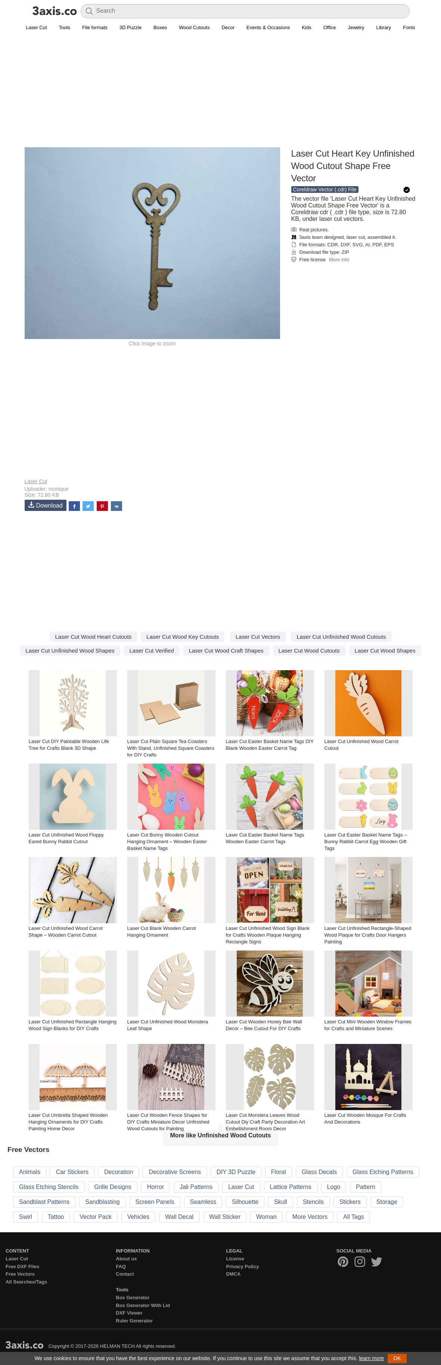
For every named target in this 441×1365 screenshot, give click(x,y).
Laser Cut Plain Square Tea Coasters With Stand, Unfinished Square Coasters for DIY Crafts (170, 748)
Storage (386, 1202)
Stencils (313, 1202)
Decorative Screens (175, 1172)
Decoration (118, 1172)
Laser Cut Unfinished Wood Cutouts (341, 637)
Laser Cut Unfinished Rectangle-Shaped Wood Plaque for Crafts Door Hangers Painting (368, 935)
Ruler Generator (134, 1321)
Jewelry (356, 27)
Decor (228, 27)
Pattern (365, 1187)
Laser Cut (36, 27)
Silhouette (245, 1202)
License (235, 1258)
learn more (371, 1358)
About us (126, 1258)
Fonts (409, 27)
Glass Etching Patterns (383, 1172)
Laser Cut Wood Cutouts (309, 650)
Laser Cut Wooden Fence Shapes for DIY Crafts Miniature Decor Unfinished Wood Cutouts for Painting (168, 1121)
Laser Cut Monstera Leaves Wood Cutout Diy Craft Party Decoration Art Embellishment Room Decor (265, 1121)
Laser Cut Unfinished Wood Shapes (69, 650)
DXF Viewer (129, 1313)
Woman (266, 1217)
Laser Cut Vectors (258, 637)
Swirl (25, 1217)
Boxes (160, 27)
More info (339, 259)
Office (329, 27)
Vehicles (138, 1217)
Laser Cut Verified (152, 650)
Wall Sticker (224, 1217)
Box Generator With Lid (143, 1305)
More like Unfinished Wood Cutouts (220, 1135)
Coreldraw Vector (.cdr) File (325, 189)
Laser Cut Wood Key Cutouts (182, 637)
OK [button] (397, 1358)
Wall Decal (179, 1217)
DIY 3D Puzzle (236, 1172)
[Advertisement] (221, 93)
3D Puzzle (130, 27)
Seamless (203, 1202)
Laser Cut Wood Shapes (385, 650)
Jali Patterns (196, 1187)
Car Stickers (72, 1172)
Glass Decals (319, 1172)
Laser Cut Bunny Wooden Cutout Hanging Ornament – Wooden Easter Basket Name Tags (167, 841)
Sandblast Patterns (44, 1202)
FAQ (121, 1266)
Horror (155, 1187)
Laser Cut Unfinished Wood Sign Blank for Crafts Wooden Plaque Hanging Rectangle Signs (268, 935)
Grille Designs (112, 1187)
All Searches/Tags (26, 1282)
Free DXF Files (22, 1266)
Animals (29, 1172)
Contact (125, 1274)
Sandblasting (102, 1202)
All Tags (353, 1217)
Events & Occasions (268, 27)
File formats (95, 27)
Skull (280, 1202)
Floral (278, 1172)
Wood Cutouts (194, 27)
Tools (64, 27)
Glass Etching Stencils (48, 1187)
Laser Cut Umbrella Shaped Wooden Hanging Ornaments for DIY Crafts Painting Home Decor (68, 1121)
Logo (334, 1187)
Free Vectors (20, 1274)
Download (45, 505)
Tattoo (56, 1217)
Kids (306, 27)
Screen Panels (155, 1202)
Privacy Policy (242, 1266)
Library (383, 27)
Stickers (350, 1202)
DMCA (233, 1274)
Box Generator (132, 1297)
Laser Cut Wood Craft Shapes (226, 650)
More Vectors (309, 1217)
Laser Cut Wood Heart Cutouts (93, 637)
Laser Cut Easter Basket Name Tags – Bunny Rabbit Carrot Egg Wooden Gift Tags (365, 841)
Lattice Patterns (290, 1187)
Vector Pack (95, 1217)
